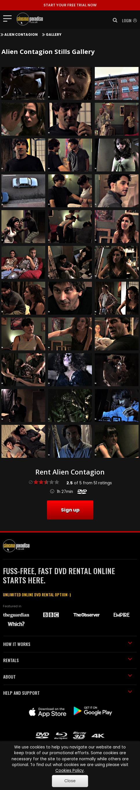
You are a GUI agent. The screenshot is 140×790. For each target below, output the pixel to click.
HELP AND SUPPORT (67, 693)
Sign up (70, 510)
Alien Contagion (21, 34)
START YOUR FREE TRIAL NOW (70, 5)
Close (70, 781)
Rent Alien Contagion (70, 472)
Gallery (53, 34)
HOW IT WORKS (67, 644)
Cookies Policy (69, 770)
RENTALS (67, 660)
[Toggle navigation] (9, 18)
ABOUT (67, 676)
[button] (113, 20)
